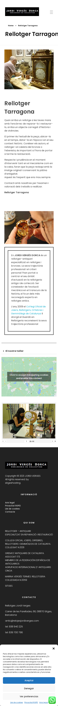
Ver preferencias (29, 696)
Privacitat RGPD (31, 702)
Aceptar (29, 680)
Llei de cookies (16, 702)
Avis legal (43, 702)
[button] (53, 648)
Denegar (29, 688)
